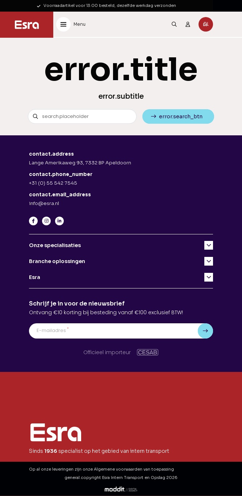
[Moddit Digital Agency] (121, 488)
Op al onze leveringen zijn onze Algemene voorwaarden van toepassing (101, 469)
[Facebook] (33, 221)
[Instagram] (46, 221)
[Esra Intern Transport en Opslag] (26, 25)
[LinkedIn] (59, 221)
